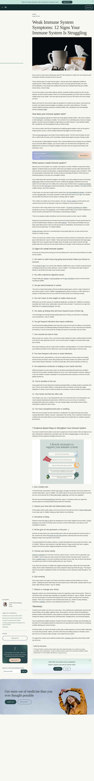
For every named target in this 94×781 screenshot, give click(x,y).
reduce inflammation (85, 510)
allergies (71, 181)
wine (81, 567)
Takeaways (5, 627)
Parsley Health (43, 109)
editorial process (62, 652)
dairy (67, 491)
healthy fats (65, 495)
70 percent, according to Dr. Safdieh (77, 207)
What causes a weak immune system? (12, 618)
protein (59, 495)
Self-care (34, 593)
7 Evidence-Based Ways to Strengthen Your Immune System (13, 623)
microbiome (51, 209)
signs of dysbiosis (69, 278)
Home (34, 14)
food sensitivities (55, 278)
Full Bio (10, 606)
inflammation (36, 181)
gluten (61, 491)
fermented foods (50, 499)
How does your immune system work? (12, 615)
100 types (47, 186)
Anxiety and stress (37, 231)
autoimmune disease (85, 184)
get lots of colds (40, 266)
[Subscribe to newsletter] (24, 671)
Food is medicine (72, 201)
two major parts (42, 135)
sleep (88, 240)
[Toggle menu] (2, 7)
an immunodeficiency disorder (75, 192)
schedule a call (69, 638)
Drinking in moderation (38, 555)
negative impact (40, 559)
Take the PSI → (67, 2)
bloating (46, 278)
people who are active (55, 535)
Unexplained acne (60, 291)
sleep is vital (48, 520)
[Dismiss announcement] (92, 1)
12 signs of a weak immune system (11, 620)
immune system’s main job (42, 118)
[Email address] (11, 671)
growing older (42, 194)
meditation (42, 602)
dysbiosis (64, 222)
